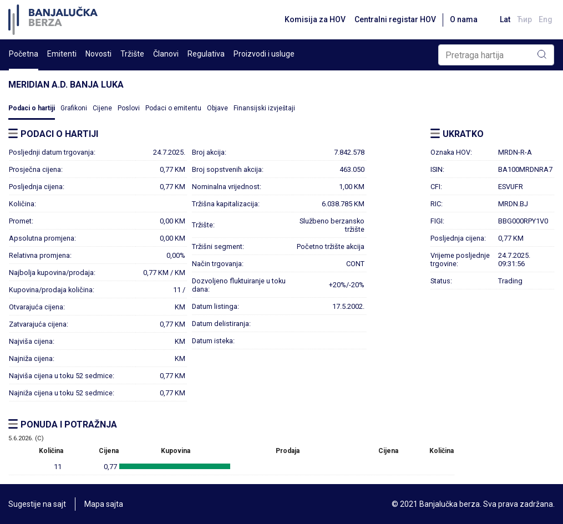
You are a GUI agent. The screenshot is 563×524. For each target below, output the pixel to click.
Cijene (102, 108)
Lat (505, 19)
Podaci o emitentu (173, 108)
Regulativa (206, 53)
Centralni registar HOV (395, 19)
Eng (545, 19)
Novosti (98, 53)
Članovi (166, 53)
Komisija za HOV (315, 19)
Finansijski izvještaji (264, 108)
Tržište (132, 53)
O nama (464, 19)
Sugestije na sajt (37, 504)
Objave (217, 108)
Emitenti (62, 53)
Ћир (524, 19)
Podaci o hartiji (31, 108)
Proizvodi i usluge (264, 53)
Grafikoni (73, 108)
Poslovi (129, 108)
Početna (23, 53)
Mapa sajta (103, 504)
